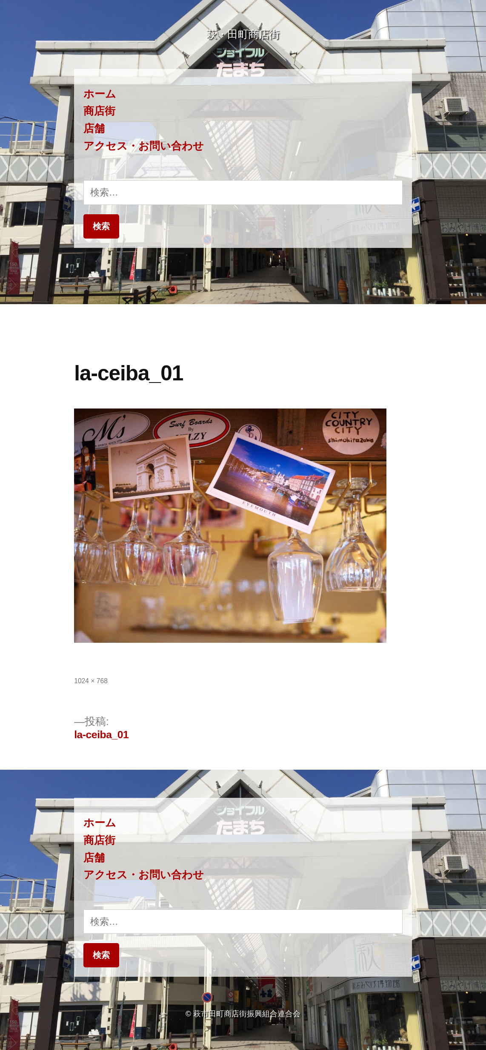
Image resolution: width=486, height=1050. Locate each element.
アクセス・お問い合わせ (143, 146)
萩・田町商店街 (243, 34)
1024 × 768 (91, 681)
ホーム (99, 94)
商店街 (99, 111)
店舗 (94, 128)
